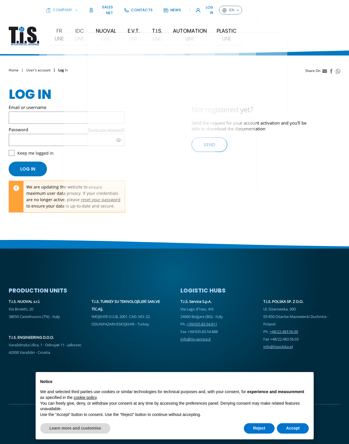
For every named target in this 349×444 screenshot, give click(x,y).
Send (209, 127)
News (273, 7)
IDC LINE (93, 21)
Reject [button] (259, 428)
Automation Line (217, 21)
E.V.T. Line (153, 21)
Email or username (27, 89)
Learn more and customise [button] (75, 428)
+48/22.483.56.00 (284, 314)
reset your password (100, 182)
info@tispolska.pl (278, 329)
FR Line (70, 21)
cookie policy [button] (85, 397)
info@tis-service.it (195, 321)
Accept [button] (293, 428)
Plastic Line (259, 21)
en (328, 7)
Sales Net (215, 7)
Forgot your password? (106, 112)
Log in (27, 151)
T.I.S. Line (180, 21)
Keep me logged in (35, 135)
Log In (302, 7)
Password (18, 112)
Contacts (246, 7)
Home (14, 52)
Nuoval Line (122, 21)
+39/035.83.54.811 (202, 306)
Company (183, 7)
